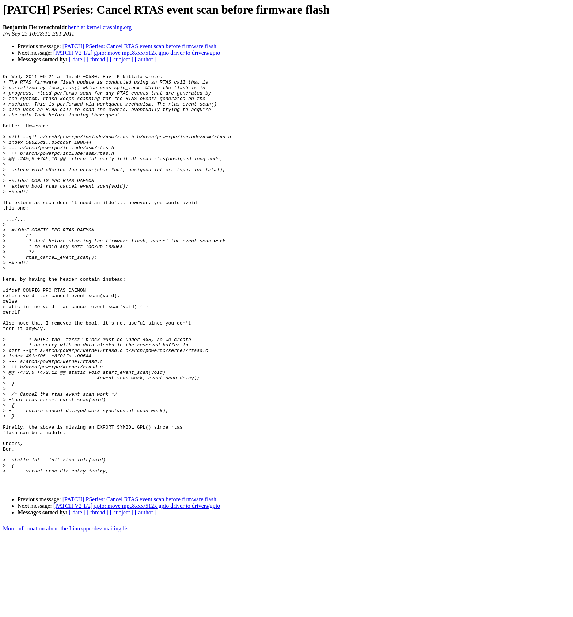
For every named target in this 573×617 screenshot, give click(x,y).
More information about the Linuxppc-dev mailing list (66, 611)
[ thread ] (98, 59)
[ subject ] (121, 59)
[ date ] (77, 59)
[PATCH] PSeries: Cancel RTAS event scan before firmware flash (139, 46)
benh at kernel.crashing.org (100, 27)
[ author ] (146, 59)
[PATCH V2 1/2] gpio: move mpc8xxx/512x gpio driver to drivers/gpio (136, 53)
